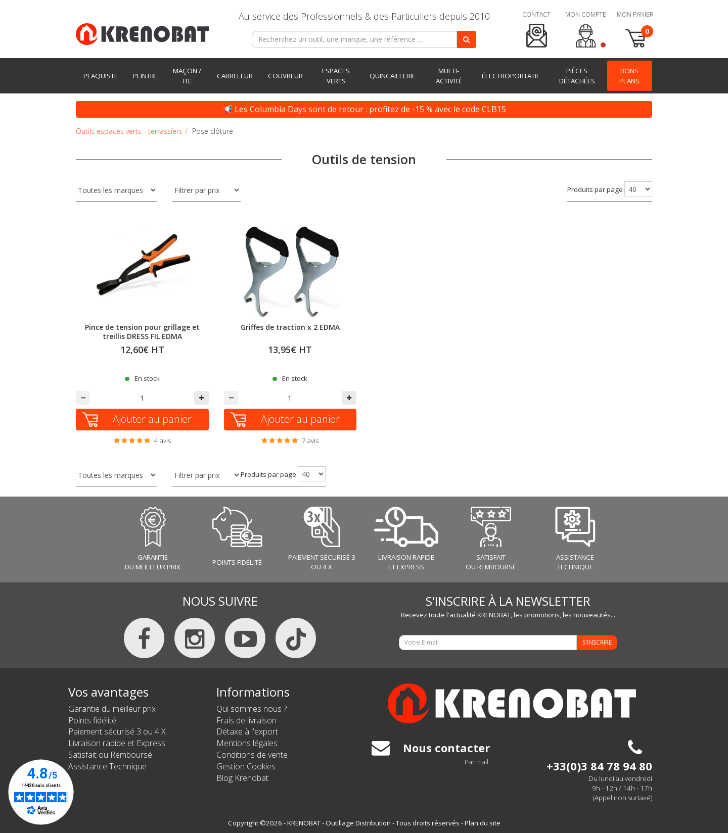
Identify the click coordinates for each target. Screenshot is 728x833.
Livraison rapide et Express (116, 743)
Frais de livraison (246, 720)
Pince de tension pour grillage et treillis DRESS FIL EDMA (142, 331)
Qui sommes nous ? (251, 708)
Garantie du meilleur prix (112, 708)
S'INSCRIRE (597, 642)
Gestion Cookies (246, 766)
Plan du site (482, 822)
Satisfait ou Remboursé (110, 754)
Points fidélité (92, 720)
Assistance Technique (107, 766)
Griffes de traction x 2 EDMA (290, 327)
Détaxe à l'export (247, 731)
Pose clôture (212, 131)
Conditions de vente (252, 754)
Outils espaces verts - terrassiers (129, 131)
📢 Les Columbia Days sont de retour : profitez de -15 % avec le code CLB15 (364, 109)
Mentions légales (247, 743)
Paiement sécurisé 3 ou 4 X (117, 731)
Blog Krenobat (242, 777)
